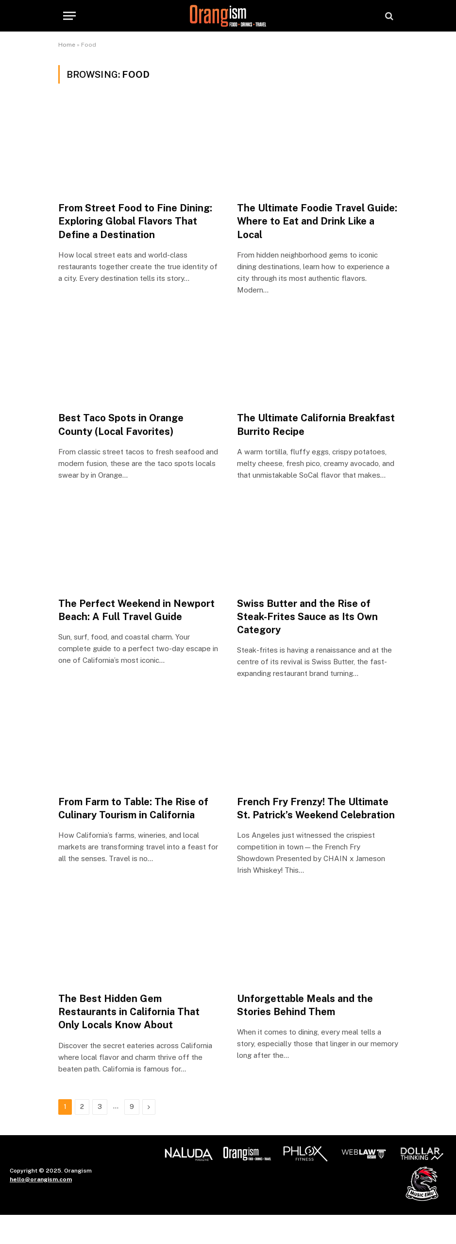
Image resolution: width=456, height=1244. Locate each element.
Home (66, 44)
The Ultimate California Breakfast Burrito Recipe (316, 424)
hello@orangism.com (41, 1179)
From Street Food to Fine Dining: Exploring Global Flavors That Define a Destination (135, 221)
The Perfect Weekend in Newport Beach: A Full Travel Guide (136, 610)
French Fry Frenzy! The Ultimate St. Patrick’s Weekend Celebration (316, 808)
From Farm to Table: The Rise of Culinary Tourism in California (133, 808)
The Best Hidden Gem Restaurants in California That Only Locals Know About (129, 1012)
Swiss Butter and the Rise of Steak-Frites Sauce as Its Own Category (307, 617)
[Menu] (69, 16)
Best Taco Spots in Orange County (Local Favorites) (121, 424)
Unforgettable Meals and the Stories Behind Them (305, 1005)
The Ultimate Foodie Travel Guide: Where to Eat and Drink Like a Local (317, 221)
